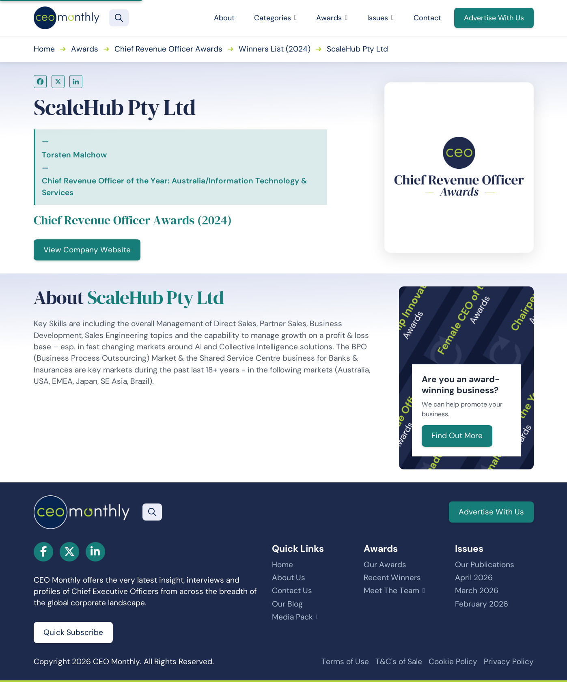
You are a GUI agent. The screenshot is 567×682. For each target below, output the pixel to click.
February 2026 (481, 604)
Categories (275, 18)
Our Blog (287, 604)
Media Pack (292, 617)
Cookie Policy (453, 661)
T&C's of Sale (398, 661)
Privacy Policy (509, 661)
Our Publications (484, 564)
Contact (427, 18)
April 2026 (474, 577)
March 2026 (476, 590)
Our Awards (385, 564)
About (224, 18)
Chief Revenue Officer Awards (168, 49)
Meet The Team (391, 590)
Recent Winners (392, 577)
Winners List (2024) (274, 49)
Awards (332, 18)
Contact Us (292, 590)
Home (44, 49)
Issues (380, 18)
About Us (288, 577)
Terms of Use (345, 661)
